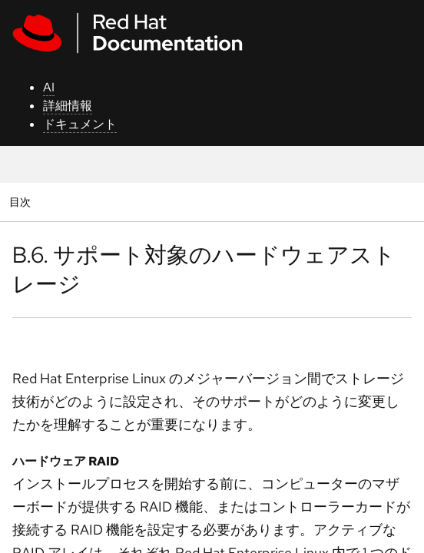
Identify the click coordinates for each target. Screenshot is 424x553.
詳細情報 (67, 106)
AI (49, 87)
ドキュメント (80, 124)
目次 (21, 201)
